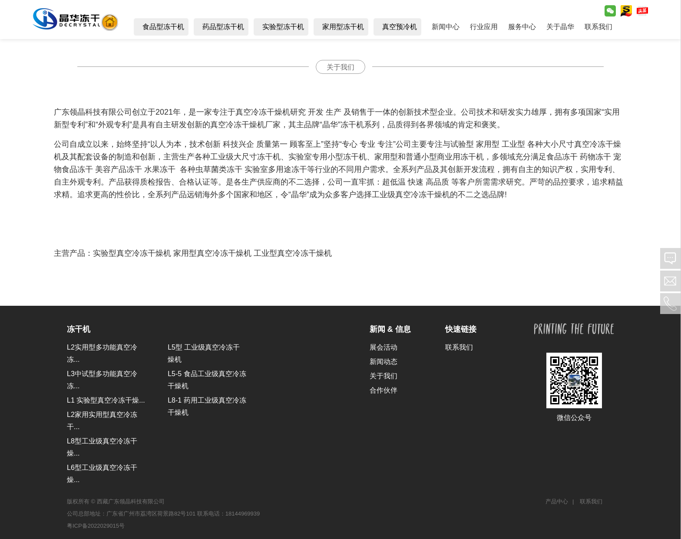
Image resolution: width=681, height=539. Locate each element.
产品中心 (556, 501)
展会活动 (383, 347)
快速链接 (460, 329)
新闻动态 (383, 361)
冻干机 (78, 329)
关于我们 (383, 376)
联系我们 (459, 347)
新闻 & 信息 (390, 329)
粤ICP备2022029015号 (96, 525)
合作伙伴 (383, 390)
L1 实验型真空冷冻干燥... (106, 400)
